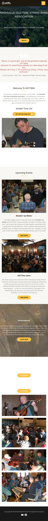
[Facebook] (26, 515)
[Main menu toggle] (43, 3)
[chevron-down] (24, 34)
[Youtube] (22, 515)
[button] (24, 41)
